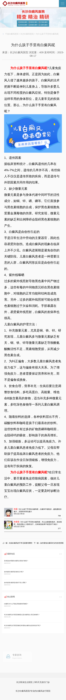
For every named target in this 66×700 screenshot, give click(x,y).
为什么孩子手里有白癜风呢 (47, 34)
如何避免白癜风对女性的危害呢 (52, 543)
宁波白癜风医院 (11, 34)
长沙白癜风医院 (27, 34)
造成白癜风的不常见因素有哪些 (20, 543)
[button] (59, 554)
